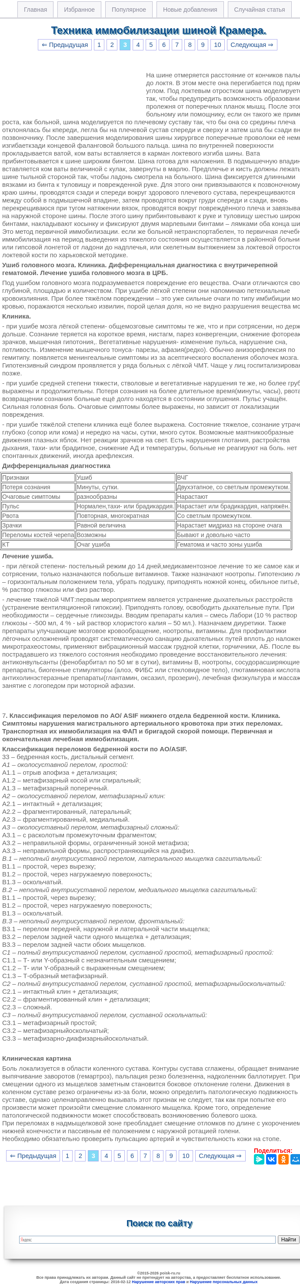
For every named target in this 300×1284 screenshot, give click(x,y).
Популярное (129, 9)
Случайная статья (259, 9)
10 (217, 44)
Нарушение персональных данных (224, 1282)
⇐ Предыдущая (65, 44)
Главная (35, 9)
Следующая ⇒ (251, 44)
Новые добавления (190, 9)
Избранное (79, 9)
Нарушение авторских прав (158, 1282)
